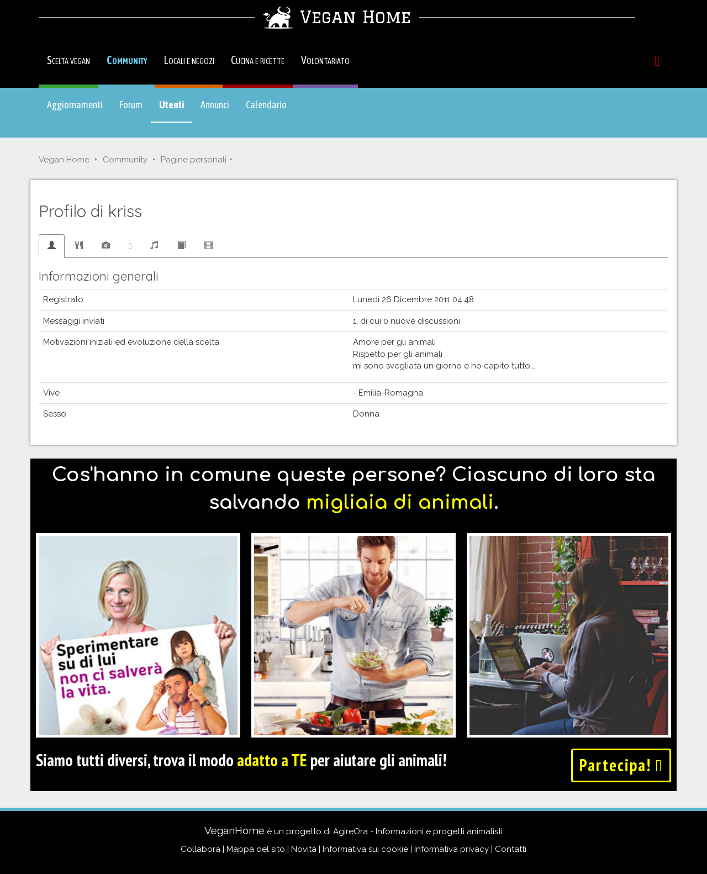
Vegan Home (64, 160)
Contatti (510, 849)
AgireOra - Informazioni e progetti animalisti (418, 831)
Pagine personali (193, 160)
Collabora (200, 849)
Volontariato (325, 60)
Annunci (215, 104)
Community (127, 60)
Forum (131, 104)
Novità (303, 849)
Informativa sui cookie (365, 849)
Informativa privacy (451, 849)
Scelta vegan (68, 60)
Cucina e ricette (257, 60)
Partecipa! (621, 765)
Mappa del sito (255, 849)
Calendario (266, 104)
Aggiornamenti (75, 104)
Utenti (175, 110)
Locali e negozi (188, 60)
